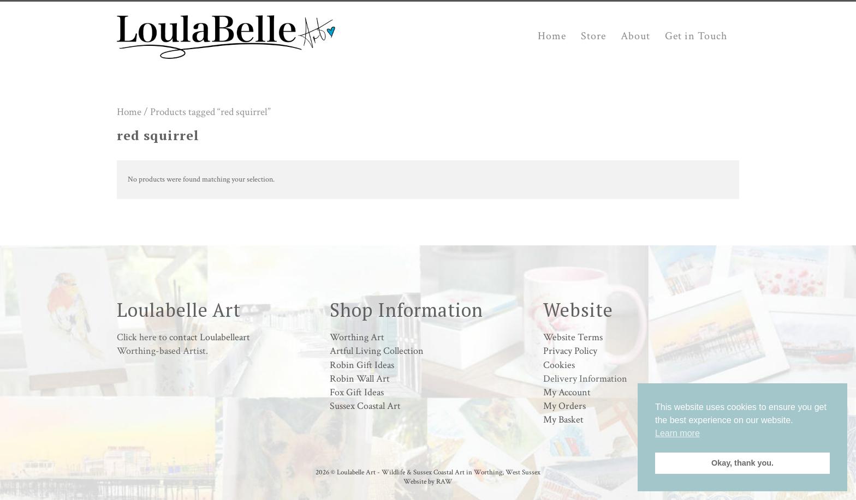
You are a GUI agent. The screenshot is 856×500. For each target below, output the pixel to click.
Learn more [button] (677, 433)
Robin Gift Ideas (362, 365)
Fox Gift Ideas (357, 392)
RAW (444, 481)
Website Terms (573, 337)
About (635, 36)
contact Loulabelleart (209, 337)
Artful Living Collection (377, 351)
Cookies (559, 365)
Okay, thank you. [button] (742, 463)
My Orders (564, 406)
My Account (567, 392)
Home (552, 36)
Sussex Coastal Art (365, 406)
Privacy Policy (570, 351)
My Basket (563, 419)
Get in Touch (696, 36)
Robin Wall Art (360, 378)
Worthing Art (357, 337)
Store (593, 36)
